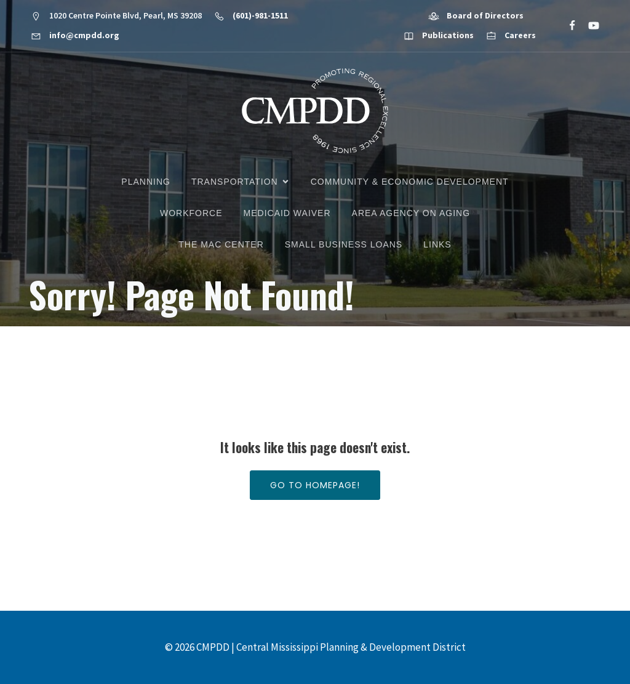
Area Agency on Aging (411, 213)
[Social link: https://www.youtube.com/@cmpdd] (588, 26)
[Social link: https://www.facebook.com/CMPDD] (567, 26)
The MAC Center (220, 244)
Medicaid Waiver (287, 213)
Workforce (191, 213)
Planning (145, 182)
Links (437, 244)
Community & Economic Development (410, 182)
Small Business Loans (343, 244)
